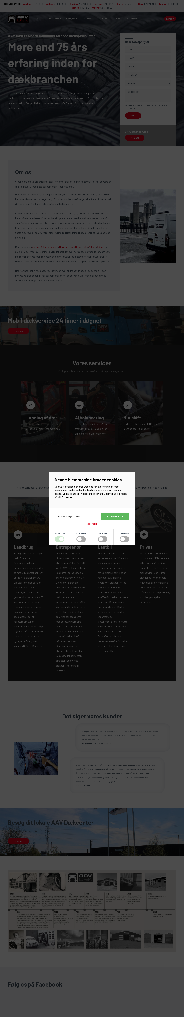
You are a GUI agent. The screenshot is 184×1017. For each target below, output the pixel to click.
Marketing (124, 533)
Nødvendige (60, 533)
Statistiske (102, 533)
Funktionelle (81, 533)
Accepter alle (115, 516)
